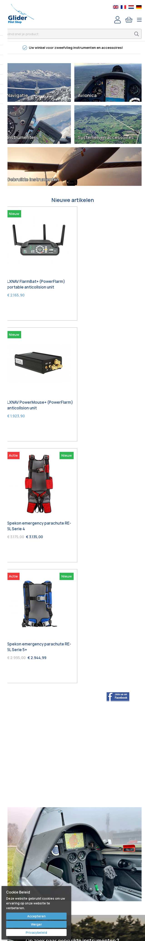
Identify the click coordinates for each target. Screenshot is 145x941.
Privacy (72, 882)
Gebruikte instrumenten (33, 179)
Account (117, 19)
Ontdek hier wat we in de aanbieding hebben (72, 699)
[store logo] (21, 13)
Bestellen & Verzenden (72, 857)
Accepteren (36, 916)
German (139, 7)
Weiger (36, 924)
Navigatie (17, 95)
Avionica (87, 95)
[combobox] (72, 34)
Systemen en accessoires (106, 137)
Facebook (72, 804)
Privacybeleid (36, 932)
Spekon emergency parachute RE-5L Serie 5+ (108, 394)
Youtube (73, 810)
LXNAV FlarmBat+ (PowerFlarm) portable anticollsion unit (36, 279)
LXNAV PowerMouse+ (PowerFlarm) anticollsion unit (108, 279)
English (115, 7)
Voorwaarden (72, 876)
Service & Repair (72, 863)
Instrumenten (22, 137)
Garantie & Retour (72, 870)
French (123, 7)
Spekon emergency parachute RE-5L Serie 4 (35, 394)
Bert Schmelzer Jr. (72, 829)
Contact (72, 851)
